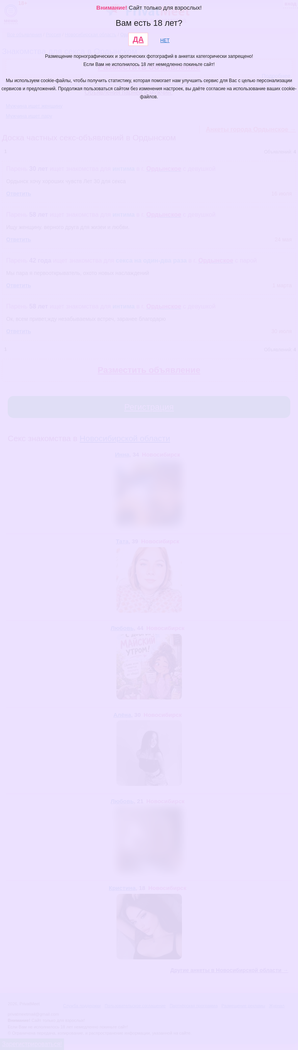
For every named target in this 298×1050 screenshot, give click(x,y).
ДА (138, 39)
